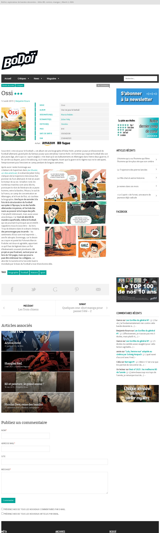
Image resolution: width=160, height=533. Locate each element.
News (36, 82)
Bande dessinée (8, 88)
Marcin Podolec (67, 118)
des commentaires (11, 515)
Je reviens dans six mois (127, 189)
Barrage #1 (130, 365)
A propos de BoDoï (118, 506)
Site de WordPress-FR (10, 518)
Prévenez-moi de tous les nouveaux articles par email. (31, 481)
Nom (4, 394)
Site (3, 420)
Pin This (77, 292)
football (24, 275)
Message (6, 433)
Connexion (6, 510)
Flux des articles (10, 513)
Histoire (34, 275)
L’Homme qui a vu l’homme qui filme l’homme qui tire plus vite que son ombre (135, 163)
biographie (13, 275)
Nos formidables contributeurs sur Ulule (128, 517)
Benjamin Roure (23, 104)
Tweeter (33, 292)
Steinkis (64, 127)
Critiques (21, 82)
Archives (59, 507)
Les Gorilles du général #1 (137, 323)
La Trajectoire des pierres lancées (132, 173)
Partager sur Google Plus (55, 292)
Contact (114, 512)
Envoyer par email (98, 292)
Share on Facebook (12, 292)
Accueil (8, 81)
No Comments (103, 88)
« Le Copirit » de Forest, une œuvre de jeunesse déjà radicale (134, 199)
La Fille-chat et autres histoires (130, 181)
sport (42, 275)
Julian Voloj (65, 122)
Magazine (51, 82)
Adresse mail (8, 407)
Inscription (6, 507)
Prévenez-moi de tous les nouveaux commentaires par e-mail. (35, 477)
